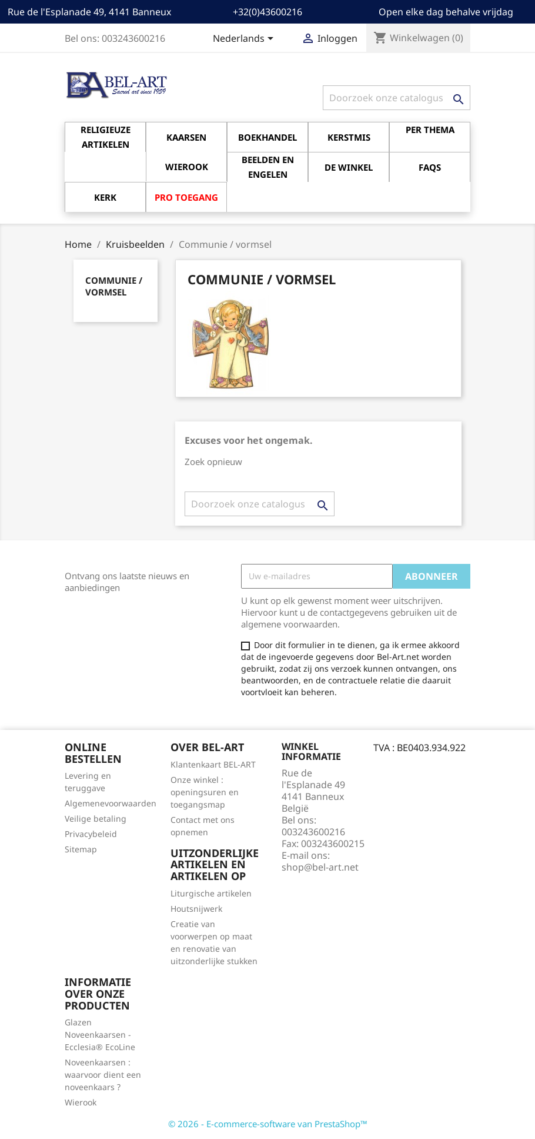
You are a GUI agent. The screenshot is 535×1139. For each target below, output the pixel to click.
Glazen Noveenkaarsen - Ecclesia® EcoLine (100, 1034)
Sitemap (81, 849)
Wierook (80, 1102)
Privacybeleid (91, 833)
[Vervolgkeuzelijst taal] (245, 39)
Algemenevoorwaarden (110, 803)
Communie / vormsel (113, 286)
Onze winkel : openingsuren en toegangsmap (204, 792)
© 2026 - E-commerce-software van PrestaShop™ (267, 1124)
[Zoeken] (396, 97)
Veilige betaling (95, 818)
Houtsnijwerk (196, 908)
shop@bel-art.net (320, 867)
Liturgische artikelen (211, 893)
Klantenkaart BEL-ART (213, 764)
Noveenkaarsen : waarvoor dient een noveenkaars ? (103, 1074)
